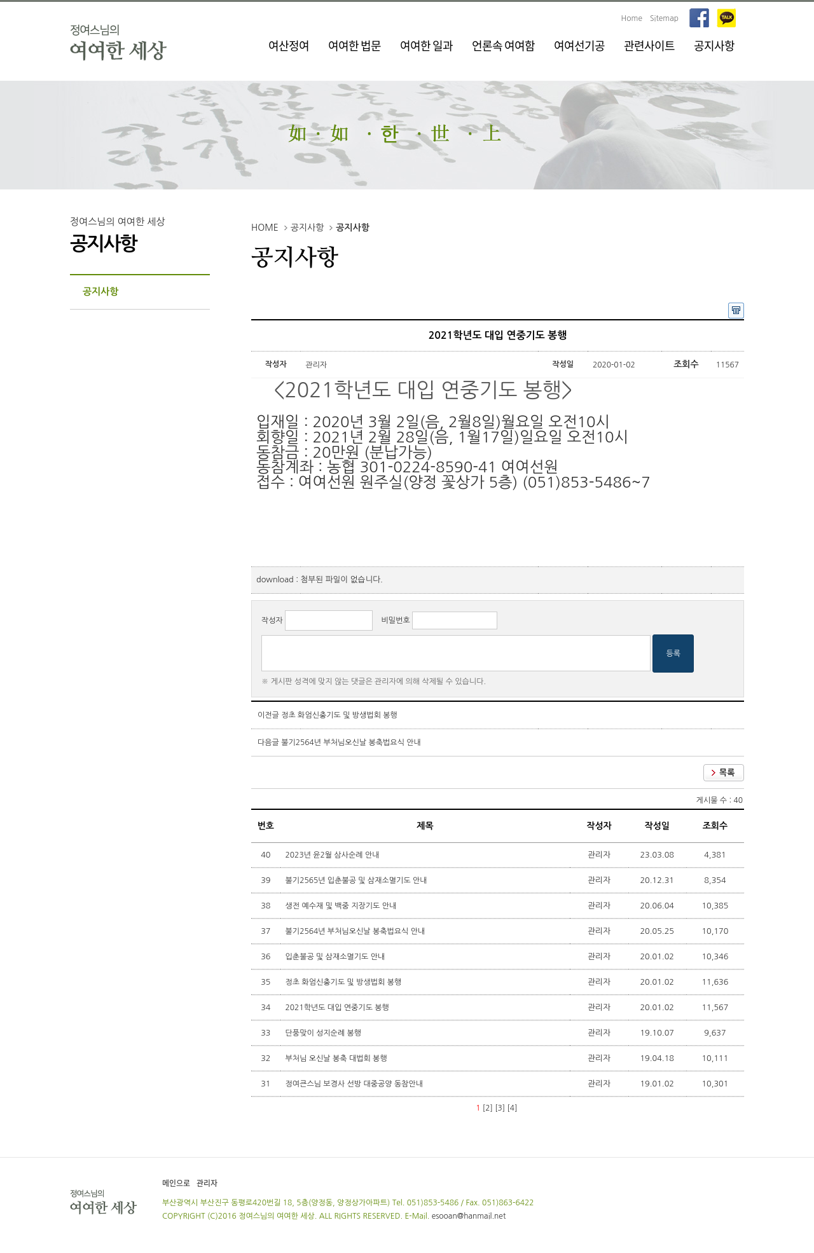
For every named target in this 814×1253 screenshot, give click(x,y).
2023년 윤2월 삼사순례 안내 (334, 855)
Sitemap (664, 18)
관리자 (207, 1183)
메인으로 (176, 1183)
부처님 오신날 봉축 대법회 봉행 (337, 1058)
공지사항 (714, 45)
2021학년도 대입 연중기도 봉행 (339, 1007)
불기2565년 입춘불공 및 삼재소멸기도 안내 (357, 880)
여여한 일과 (426, 45)
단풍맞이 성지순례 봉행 (325, 1033)
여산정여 (288, 45)
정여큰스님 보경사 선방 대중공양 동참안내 (355, 1084)
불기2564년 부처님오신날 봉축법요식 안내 (351, 742)
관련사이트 (649, 45)
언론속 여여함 (503, 45)
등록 (673, 653)
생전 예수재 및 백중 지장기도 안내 (342, 906)
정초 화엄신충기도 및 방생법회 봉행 (339, 715)
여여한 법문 (354, 45)
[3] (500, 1108)
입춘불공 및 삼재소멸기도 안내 (336, 957)
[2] (488, 1108)
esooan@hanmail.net (469, 1216)
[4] (512, 1108)
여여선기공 (579, 45)
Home (631, 18)
